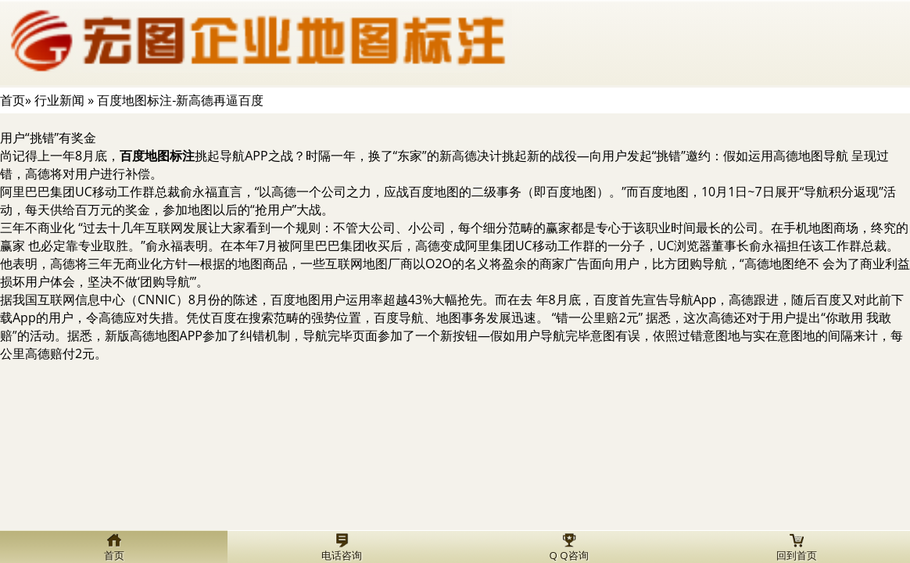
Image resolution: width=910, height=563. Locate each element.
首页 (12, 100)
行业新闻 (59, 100)
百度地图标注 (157, 155)
